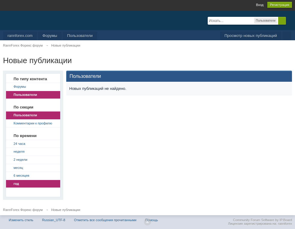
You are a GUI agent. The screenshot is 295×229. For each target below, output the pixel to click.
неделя (19, 151)
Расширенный (289, 20)
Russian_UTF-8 (53, 220)
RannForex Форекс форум (23, 210)
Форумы (49, 35)
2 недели (20, 159)
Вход (260, 5)
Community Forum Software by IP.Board (262, 220)
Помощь (151, 220)
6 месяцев (21, 175)
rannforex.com (20, 35)
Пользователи (80, 35)
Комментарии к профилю (33, 123)
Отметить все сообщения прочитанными (105, 220)
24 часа (19, 143)
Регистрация (279, 5)
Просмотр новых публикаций (251, 35)
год (16, 183)
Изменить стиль (21, 220)
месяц (18, 167)
